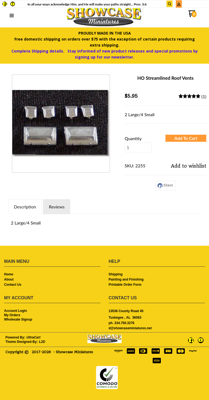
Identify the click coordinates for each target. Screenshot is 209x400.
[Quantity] (138, 147)
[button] (12, 16)
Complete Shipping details (37, 51)
